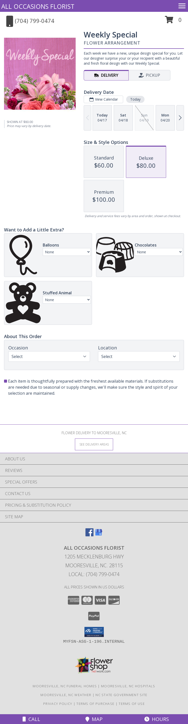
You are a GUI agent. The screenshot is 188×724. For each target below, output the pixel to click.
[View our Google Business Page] (99, 535)
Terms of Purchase (95, 703)
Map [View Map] (94, 719)
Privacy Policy (57, 703)
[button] (173, 21)
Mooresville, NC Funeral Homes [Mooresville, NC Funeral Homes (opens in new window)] (65, 686)
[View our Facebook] (89, 535)
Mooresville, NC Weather (65, 695)
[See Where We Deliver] (94, 444)
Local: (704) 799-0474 (94, 574)
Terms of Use (132, 703)
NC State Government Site (121, 695)
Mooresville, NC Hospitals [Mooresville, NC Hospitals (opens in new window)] (128, 686)
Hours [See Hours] (156, 719)
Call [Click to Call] (31, 719)
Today (135, 99)
